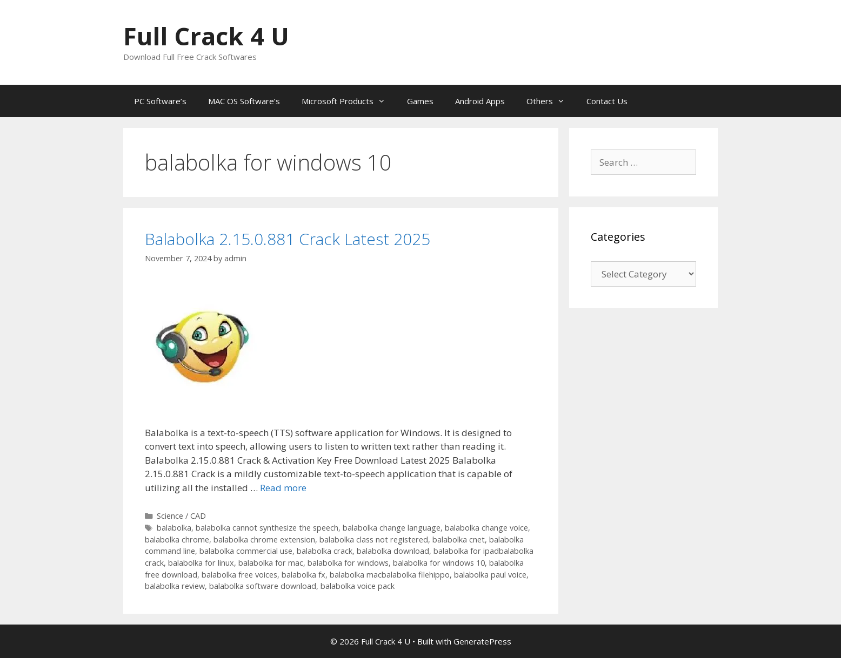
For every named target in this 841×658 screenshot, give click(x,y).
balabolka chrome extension (264, 539)
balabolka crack (324, 551)
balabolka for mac (270, 563)
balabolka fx (303, 574)
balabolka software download (262, 586)
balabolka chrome (177, 539)
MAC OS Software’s (244, 101)
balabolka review (175, 586)
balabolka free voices (239, 574)
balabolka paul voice (490, 574)
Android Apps (480, 101)
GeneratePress (482, 641)
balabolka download (393, 551)
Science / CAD (181, 516)
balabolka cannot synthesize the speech (267, 528)
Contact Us (607, 101)
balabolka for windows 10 (439, 563)
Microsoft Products (349, 101)
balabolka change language (391, 528)
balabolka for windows (348, 563)
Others (551, 101)
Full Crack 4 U (206, 35)
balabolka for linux (201, 563)
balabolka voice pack (358, 586)
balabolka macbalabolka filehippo (390, 574)
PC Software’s (160, 101)
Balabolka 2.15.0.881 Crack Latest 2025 (287, 239)
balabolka (174, 528)
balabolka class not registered (373, 539)
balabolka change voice (486, 528)
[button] (205, 343)
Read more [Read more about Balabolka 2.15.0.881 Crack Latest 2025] (283, 487)
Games (420, 101)
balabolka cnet (458, 539)
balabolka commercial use (245, 551)
